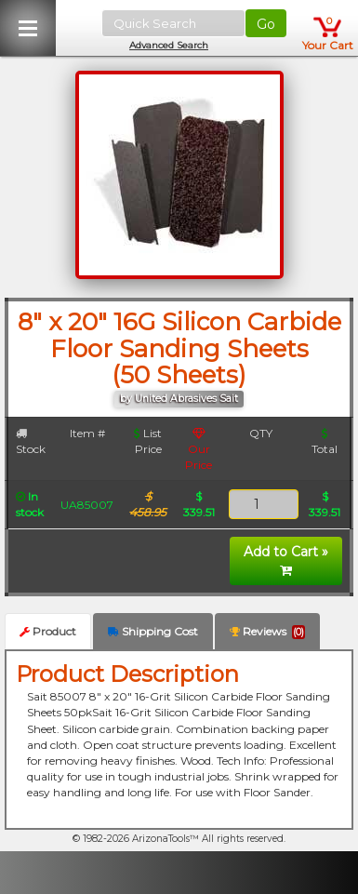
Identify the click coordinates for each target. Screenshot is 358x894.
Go (266, 24)
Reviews (267, 631)
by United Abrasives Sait (179, 399)
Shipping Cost (153, 631)
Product (48, 631)
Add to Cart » (286, 560)
